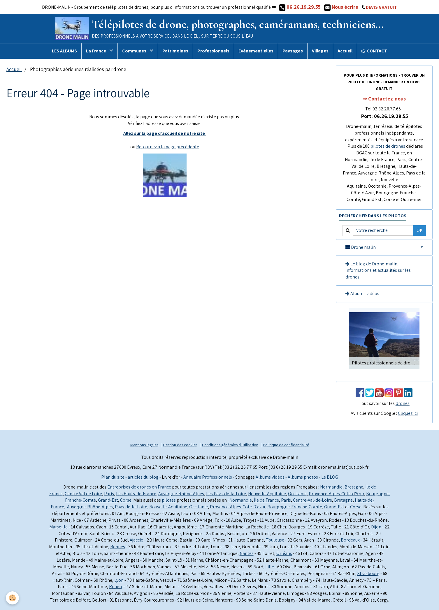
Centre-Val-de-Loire (312, 500)
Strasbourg (368, 573)
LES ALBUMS (64, 51)
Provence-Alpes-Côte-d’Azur (336, 494)
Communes (134, 51)
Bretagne (354, 487)
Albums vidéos (362, 293)
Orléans (284, 553)
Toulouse (275, 540)
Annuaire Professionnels (207, 477)
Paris (109, 494)
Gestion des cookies (180, 444)
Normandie (331, 487)
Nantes (247, 553)
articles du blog (143, 477)
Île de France (266, 500)
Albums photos (303, 477)
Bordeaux (350, 540)
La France (96, 51)
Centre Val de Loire (83, 494)
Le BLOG (329, 477)
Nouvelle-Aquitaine (267, 494)
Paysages (292, 51)
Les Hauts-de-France (136, 494)
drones (403, 403)
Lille (269, 567)
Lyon (119, 580)
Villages (320, 51)
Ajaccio (136, 540)
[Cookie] (12, 597)
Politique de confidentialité (286, 444)
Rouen (115, 586)
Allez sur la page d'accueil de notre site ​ (164, 133)
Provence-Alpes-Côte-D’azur (237, 507)
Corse (125, 500)
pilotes (169, 500)
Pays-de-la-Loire (131, 507)
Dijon (376, 527)
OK (420, 230)
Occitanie (297, 494)
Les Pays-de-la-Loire (226, 494)
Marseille (58, 527)
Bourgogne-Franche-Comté (294, 507)
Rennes (117, 547)
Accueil (345, 51)
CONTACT (374, 51)
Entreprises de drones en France (139, 487)
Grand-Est (108, 500)
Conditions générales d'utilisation (230, 444)
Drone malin (360, 247)
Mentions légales (144, 444)
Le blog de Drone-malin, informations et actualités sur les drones (378, 270)
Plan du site (112, 477)
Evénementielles (255, 51)
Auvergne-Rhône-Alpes (181, 494)
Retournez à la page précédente (167, 147)
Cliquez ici (408, 413)
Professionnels (213, 51)
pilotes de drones (387, 146)
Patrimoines (175, 51)
